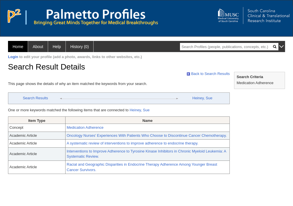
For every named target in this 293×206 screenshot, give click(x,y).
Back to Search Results (208, 74)
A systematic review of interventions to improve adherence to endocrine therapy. (132, 143)
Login (13, 57)
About (38, 46)
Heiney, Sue (202, 98)
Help (57, 46)
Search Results (35, 98)
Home (18, 46)
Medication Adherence (85, 127)
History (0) (79, 46)
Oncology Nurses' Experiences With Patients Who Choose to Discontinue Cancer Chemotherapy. (147, 135)
